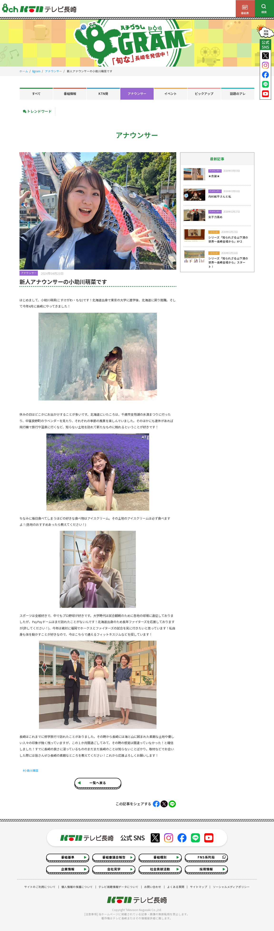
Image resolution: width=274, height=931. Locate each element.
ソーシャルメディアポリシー (231, 887)
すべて (36, 93)
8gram (36, 71)
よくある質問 (175, 887)
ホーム (24, 71)
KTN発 (103, 93)
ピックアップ (204, 93)
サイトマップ (198, 887)
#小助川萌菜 (31, 770)
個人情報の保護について (77, 887)
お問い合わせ (152, 887)
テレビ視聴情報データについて (118, 887)
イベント (170, 93)
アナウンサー (53, 71)
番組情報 (70, 93)
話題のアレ (237, 93)
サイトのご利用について (40, 887)
